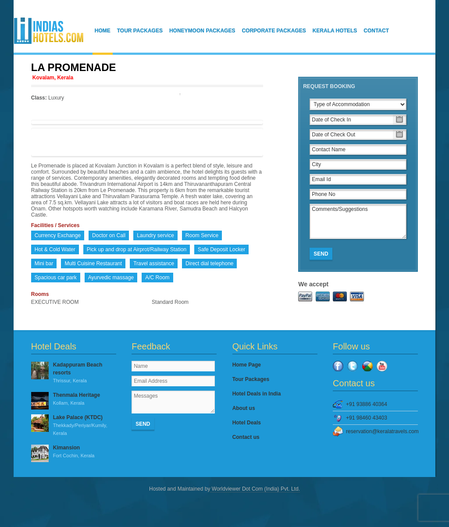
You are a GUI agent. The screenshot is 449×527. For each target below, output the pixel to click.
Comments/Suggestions (358, 221)
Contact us (246, 437)
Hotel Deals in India (256, 394)
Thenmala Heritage (73, 399)
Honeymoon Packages (202, 31)
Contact (376, 31)
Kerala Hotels (335, 31)
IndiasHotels (49, 31)
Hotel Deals (246, 423)
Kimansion (73, 452)
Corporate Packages (274, 31)
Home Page (246, 365)
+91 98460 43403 (366, 418)
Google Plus (367, 366)
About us (243, 408)
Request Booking (329, 86)
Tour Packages (140, 31)
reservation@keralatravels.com (382, 431)
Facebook (338, 366)
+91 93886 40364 (366, 404)
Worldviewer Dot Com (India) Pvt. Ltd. (255, 489)
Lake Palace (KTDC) (73, 425)
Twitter (352, 366)
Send (321, 254)
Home (102, 31)
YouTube (382, 366)
